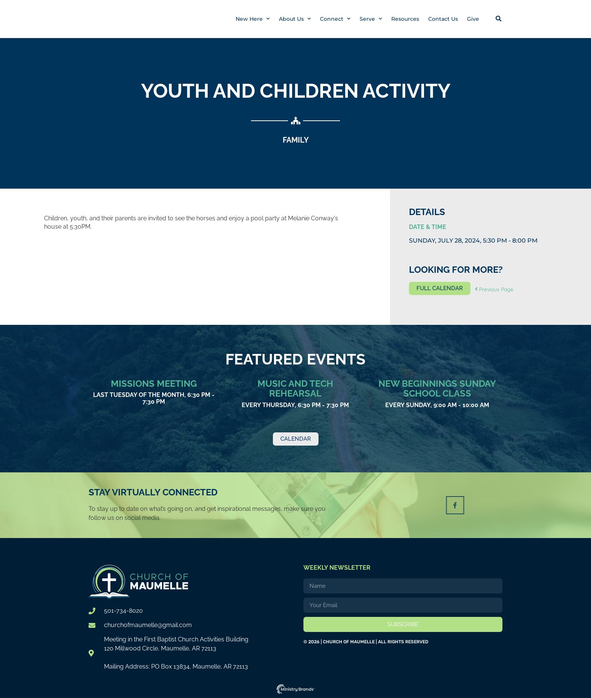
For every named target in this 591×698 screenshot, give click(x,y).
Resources (405, 18)
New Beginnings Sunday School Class (437, 388)
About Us (295, 19)
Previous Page (494, 289)
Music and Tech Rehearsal (295, 388)
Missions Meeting (154, 383)
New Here (253, 19)
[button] (498, 19)
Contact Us (443, 18)
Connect (335, 19)
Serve (371, 19)
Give (473, 18)
